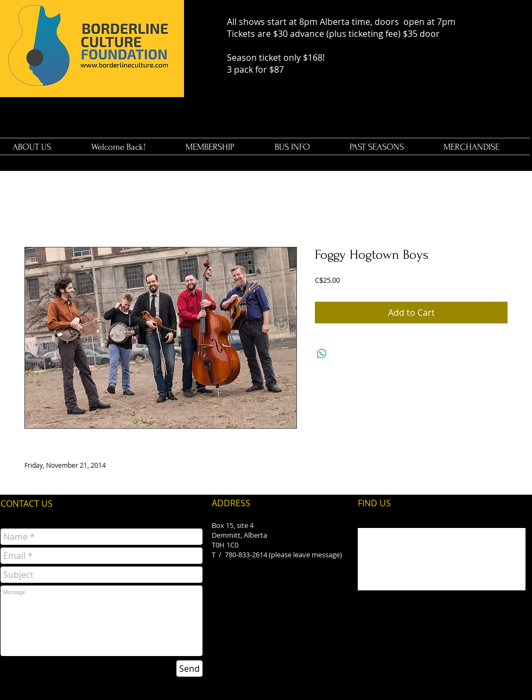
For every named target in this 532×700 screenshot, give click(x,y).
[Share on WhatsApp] (321, 353)
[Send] (189, 668)
